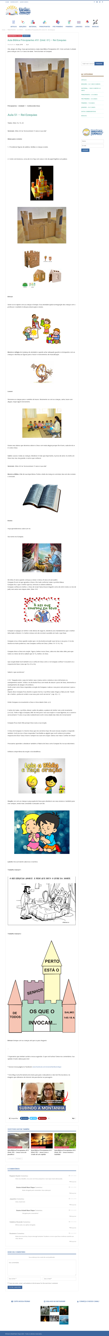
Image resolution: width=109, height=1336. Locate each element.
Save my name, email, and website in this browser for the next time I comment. (33, 1283)
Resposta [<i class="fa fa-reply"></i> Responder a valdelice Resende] (73, 1228)
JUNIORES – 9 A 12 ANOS (88, 107)
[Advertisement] (81, 10)
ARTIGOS (84, 80)
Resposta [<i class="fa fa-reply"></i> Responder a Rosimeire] (73, 1241)
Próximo (19, 1158)
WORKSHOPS (14, 2)
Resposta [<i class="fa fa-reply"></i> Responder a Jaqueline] (73, 1205)
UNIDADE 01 (26, 36)
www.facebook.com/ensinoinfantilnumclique (46, 1067)
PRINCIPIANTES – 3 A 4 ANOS (89, 94)
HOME (7, 2)
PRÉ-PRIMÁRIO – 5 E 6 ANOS (89, 99)
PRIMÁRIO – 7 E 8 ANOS (88, 103)
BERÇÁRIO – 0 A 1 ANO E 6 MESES (90, 84)
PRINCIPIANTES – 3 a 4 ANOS (15, 36)
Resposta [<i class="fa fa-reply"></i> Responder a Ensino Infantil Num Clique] (73, 1193)
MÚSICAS (84, 116)
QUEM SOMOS (24, 2)
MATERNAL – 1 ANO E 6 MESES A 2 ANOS (91, 89)
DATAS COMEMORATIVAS (88, 111)
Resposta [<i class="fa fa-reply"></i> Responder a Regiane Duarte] (73, 1182)
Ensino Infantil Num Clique (25, 1187)
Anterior (11, 1158)
